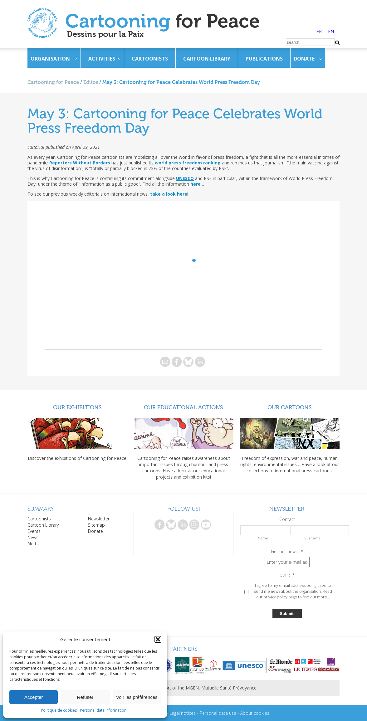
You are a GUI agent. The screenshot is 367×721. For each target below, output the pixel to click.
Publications (264, 58)
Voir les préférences (137, 697)
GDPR (287, 575)
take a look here (168, 194)
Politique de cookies (59, 710)
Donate (304, 58)
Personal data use (218, 713)
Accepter (33, 697)
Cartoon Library (206, 58)
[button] (158, 639)
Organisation (50, 58)
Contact (287, 519)
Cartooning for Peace (53, 82)
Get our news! (287, 551)
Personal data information (103, 710)
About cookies (254, 713)
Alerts (33, 544)
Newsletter (99, 519)
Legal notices (182, 713)
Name (263, 538)
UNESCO (185, 178)
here (195, 184)
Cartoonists (150, 58)
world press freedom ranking (188, 163)
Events (34, 531)
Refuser (85, 697)
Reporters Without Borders (79, 163)
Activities (101, 58)
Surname (313, 538)
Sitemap (96, 525)
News (32, 537)
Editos (90, 82)
